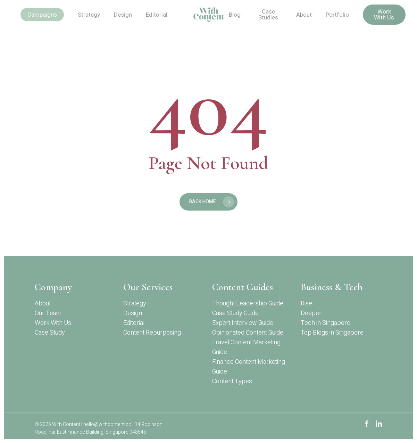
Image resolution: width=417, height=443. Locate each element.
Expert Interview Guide (242, 323)
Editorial (133, 323)
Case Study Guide (235, 313)
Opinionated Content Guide (247, 332)
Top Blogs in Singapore (332, 332)
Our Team (48, 313)
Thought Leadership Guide (247, 303)
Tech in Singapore (325, 323)
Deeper (311, 313)
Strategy (134, 303)
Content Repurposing (152, 332)
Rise (306, 303)
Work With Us (53, 323)
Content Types (232, 381)
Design (132, 313)
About (43, 303)
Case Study (50, 332)
